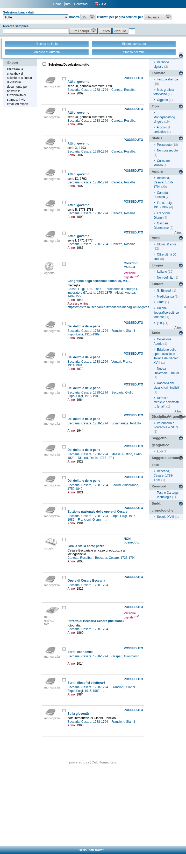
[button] (88, 17)
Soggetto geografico (160, 441)
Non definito (165, 277)
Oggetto (162, 100)
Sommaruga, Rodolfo (126, 423)
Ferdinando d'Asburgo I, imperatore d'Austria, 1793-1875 (103, 290)
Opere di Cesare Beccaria (86, 580)
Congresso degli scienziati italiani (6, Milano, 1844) (105, 281)
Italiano (162, 271)
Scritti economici (80, 652)
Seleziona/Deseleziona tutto (68, 64)
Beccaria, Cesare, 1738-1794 (88, 90)
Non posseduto (167, 150)
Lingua (157, 265)
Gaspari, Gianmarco (125, 656)
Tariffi (160, 302)
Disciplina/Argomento (167, 416)
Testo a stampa (167, 79)
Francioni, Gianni (123, 331)
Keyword (159, 486)
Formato (158, 73)
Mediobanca (165, 296)
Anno (156, 238)
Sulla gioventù (78, 713)
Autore (157, 172)
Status (157, 138)
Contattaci (81, 4)
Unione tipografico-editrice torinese (166, 312)
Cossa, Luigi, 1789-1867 (85, 289)
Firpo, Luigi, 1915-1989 (84, 334)
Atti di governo (79, 82)
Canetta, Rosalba (123, 90)
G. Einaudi (164, 290)
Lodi (160, 451)
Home (57, 4)
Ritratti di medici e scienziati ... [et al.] (165, 402)
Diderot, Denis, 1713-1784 (96, 458)
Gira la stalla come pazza (86, 546)
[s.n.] (160, 323)
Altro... (178, 233)
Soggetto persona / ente (167, 461)
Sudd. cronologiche (162, 506)
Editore (157, 284)
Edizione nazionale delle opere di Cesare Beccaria (104, 511)
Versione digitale (131, 275)
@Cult (93, 762)
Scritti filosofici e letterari (86, 683)
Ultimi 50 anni (166, 244)
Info (67, 4)
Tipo (155, 106)
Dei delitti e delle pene (84, 326)
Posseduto (164, 145)
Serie (156, 333)
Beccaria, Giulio (122, 392)
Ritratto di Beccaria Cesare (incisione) (96, 621)
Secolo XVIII (165, 517)
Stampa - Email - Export (20, 59)
